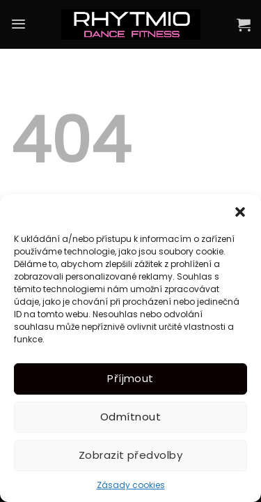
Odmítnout (130, 416)
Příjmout (130, 378)
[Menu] (18, 24)
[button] (240, 212)
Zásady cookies (131, 485)
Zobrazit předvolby (130, 455)
